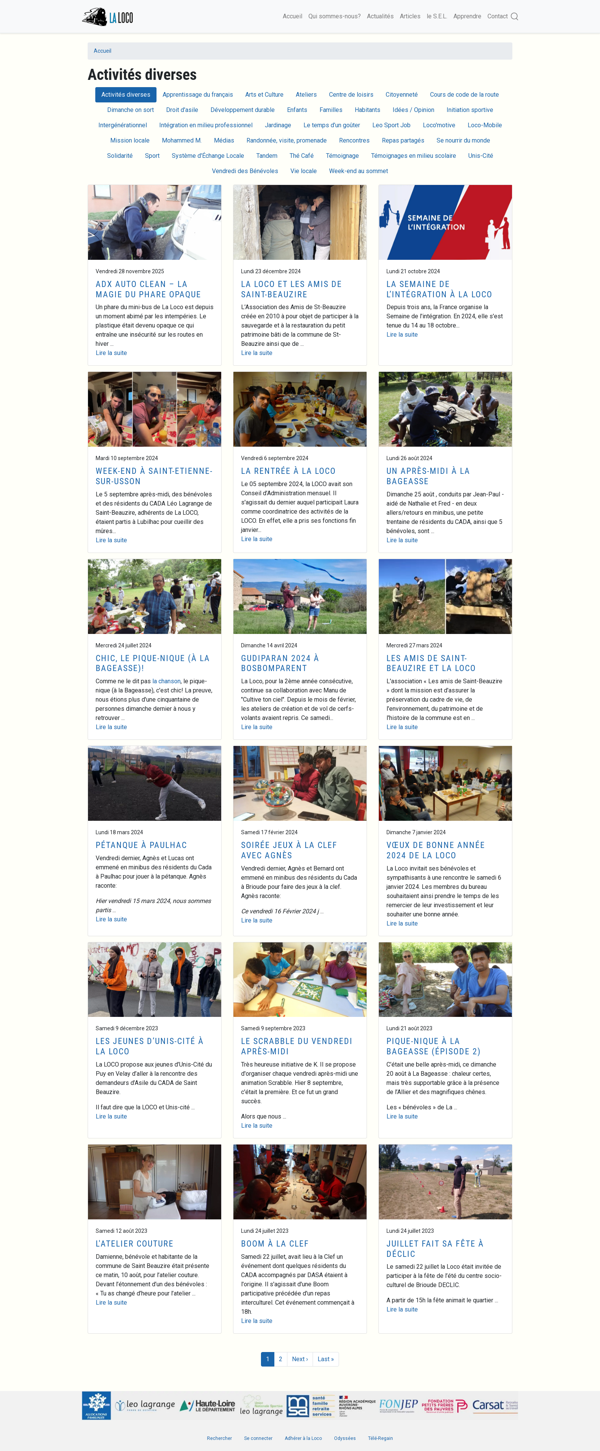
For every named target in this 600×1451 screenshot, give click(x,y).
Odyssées (345, 1438)
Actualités (380, 16)
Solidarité (120, 155)
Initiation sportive (470, 109)
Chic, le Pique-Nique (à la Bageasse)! (153, 663)
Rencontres (354, 140)
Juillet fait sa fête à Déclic (435, 1249)
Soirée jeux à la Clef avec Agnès (289, 850)
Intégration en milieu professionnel (206, 125)
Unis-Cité (480, 155)
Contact (498, 16)
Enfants (297, 109)
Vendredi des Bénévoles (245, 171)
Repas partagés (403, 140)
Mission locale (130, 140)
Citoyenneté (402, 94)
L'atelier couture (135, 1243)
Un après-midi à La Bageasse (428, 476)
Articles (410, 16)
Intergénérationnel (122, 125)
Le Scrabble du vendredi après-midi (297, 1046)
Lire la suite (111, 353)
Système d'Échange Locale (208, 155)
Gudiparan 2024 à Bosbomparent (280, 663)
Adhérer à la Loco (303, 1438)
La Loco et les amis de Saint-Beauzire (291, 289)
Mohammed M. (182, 140)
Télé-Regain (380, 1438)
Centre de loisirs (351, 94)
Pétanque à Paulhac (141, 845)
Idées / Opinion (413, 109)
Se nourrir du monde (463, 140)
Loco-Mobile (485, 125)
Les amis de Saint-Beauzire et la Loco (431, 663)
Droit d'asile (182, 109)
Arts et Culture (264, 94)
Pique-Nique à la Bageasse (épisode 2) (433, 1046)
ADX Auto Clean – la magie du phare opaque (148, 289)
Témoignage (342, 155)
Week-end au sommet (358, 171)
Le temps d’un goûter (331, 125)
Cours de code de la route (464, 94)
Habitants (367, 109)
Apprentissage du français (198, 94)
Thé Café (302, 155)
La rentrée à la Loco (288, 471)
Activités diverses (125, 94)
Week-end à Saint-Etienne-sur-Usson (154, 476)
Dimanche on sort (130, 109)
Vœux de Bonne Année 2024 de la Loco (435, 850)
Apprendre (467, 16)
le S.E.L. (437, 16)
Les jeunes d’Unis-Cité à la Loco (150, 1046)
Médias (224, 140)
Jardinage (278, 125)
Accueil (292, 16)
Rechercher (219, 1438)
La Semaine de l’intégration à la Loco (439, 289)
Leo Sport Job (391, 125)
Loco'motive (439, 125)
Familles (331, 109)
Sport (152, 155)
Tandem (266, 155)
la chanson (166, 681)
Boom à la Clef (275, 1243)
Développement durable (242, 109)
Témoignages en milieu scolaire (413, 155)
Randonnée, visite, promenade (286, 140)
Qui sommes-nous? (334, 16)
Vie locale (303, 171)
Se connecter (258, 1438)
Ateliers (306, 94)
